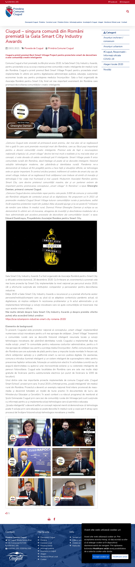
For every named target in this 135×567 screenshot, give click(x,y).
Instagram (124, 2)
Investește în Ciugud (90, 22)
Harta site (76, 546)
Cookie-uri (76, 543)
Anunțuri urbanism (112, 46)
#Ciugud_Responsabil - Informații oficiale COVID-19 (115, 55)
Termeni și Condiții (79, 537)
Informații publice (76, 22)
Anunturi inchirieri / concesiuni (113, 39)
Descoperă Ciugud (31, 22)
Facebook (112, 2)
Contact (124, 22)
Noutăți (107, 69)
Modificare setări (120, 556)
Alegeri (100, 22)
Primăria (42, 22)
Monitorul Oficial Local (112, 22)
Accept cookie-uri (101, 556)
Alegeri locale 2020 (113, 64)
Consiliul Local (51, 22)
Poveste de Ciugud (34, 48)
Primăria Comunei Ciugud (61, 48)
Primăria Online (63, 22)
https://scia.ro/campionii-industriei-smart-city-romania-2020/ (36, 319)
